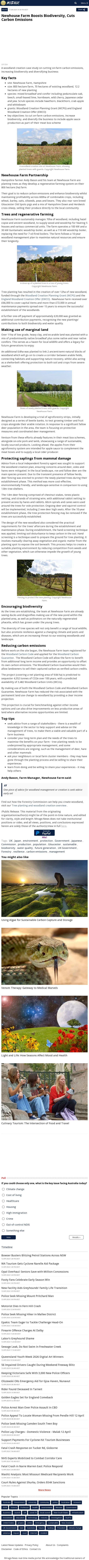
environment (30, 840)
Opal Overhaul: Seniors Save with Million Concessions (35, 1271)
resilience (18, 851)
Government (62, 840)
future (41, 1528)
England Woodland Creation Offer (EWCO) (25, 299)
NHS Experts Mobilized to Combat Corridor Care (31, 1458)
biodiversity (8, 848)
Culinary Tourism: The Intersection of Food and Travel (35, 1123)
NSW (5, 1507)
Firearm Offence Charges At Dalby (22, 1330)
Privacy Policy (31, 1545)
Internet (33, 1533)
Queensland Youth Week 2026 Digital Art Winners (32, 1357)
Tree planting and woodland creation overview (39, 805)
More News (44, 1489)
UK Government (67, 848)
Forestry (6, 851)
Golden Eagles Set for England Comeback (27, 1397)
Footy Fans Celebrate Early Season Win (25, 1279)
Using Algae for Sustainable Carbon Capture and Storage (37, 920)
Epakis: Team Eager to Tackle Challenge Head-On (32, 1322)
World (4, 9)
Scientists (31, 1528)
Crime (9, 1218)
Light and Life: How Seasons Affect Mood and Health (34, 1055)
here (63, 826)
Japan (17, 840)
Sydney (50, 1528)
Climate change (15, 1189)
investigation (56, 1517)
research (77, 1502)
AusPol (68, 1517)
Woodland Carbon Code (20, 654)
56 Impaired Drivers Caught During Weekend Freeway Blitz (38, 1365)
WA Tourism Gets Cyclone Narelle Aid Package (30, 1263)
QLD (21, 1528)
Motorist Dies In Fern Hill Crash (21, 1306)
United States (8, 1523)
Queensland (71, 1507)
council (17, 1512)
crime (29, 1523)
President (61, 1528)
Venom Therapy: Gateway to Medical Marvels (29, 988)
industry (44, 1517)
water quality (25, 848)
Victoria (14, 1507)
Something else (15, 1230)
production (24, 844)
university (32, 1502)
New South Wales (61, 1512)
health (35, 1507)
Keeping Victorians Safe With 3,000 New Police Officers (35, 1373)
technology (32, 1517)
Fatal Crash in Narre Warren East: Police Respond (32, 1466)
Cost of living (14, 1195)
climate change (75, 1528)
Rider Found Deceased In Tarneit (21, 1389)
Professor (25, 1507)
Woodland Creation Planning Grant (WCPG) (50, 295)
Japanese (76, 840)
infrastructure (77, 1512)
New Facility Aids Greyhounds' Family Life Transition (34, 1288)
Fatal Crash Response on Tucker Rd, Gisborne (29, 1448)
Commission (8, 844)
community (44, 1502)
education (20, 1517)
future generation (45, 848)
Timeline (7, 1247)
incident (44, 1533)
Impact (16, 1533)
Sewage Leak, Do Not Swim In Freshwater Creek (31, 1346)
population (39, 844)
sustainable (69, 844)
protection (46, 840)
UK (10, 840)
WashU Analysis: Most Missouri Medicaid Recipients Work (37, 1474)
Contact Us (35, 1549)
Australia (6, 1502)
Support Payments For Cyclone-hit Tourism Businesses (35, 1440)
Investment (7, 1517)
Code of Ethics (21, 1549)
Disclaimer (6, 1549)
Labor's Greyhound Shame (17, 1338)
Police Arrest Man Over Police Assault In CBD (29, 1407)
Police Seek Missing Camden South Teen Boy (29, 1423)
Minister (59, 1507)
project (21, 1523)
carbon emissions (36, 851)
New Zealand (67, 1523)
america (6, 1533)
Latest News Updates (12, 1545)
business (7, 1512)
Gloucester (54, 844)
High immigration (16, 1212)
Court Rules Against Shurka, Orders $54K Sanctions (33, 1482)
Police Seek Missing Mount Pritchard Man (27, 1296)
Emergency (40, 1523)
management (57, 851)
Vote (9, 1237)
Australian (65, 1502)
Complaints (62, 1545)
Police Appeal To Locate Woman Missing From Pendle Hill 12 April (42, 1415)
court (25, 1533)
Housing (11, 1206)
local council (45, 1512)
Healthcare (12, 1201)
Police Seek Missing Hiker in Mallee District (28, 1314)
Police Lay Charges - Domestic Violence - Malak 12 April (36, 1432)
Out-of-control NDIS (18, 1224)
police (55, 1502)
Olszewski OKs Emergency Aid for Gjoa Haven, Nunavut (35, 1381)
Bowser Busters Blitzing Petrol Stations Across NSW (33, 1255)
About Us (50, 1545)
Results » (76, 1237)
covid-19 (33, 1512)
